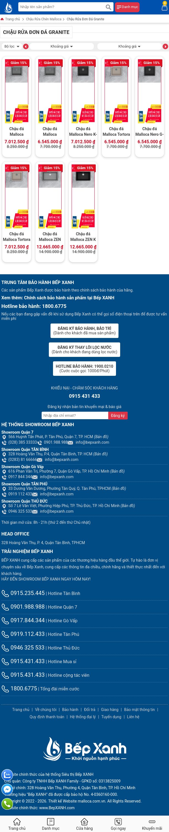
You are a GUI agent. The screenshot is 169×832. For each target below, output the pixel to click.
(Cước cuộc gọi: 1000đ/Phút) (84, 368)
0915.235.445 (23, 593)
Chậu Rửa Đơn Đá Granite (85, 19)
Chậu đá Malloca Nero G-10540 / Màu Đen (149, 132)
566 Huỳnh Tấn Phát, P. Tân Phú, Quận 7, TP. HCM (55, 436)
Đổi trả (89, 709)
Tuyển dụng (111, 717)
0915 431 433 (84, 396)
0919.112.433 (23, 634)
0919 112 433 (16, 494)
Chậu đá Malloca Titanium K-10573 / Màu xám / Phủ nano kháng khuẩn (16, 132)
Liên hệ (133, 717)
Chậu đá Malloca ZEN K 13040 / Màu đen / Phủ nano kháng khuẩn (83, 237)
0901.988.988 (52, 442)
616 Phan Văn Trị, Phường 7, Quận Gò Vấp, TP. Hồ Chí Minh (63, 471)
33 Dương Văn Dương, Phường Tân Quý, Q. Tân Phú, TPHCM (63, 488)
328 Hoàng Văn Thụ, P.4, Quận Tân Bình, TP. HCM (54, 454)
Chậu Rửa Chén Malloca (44, 19)
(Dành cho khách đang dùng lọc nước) (84, 349)
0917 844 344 (16, 477)
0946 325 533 (16, 511)
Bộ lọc (11, 45)
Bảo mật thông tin (139, 709)
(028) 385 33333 (19, 442)
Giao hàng (109, 709)
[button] (26, 46)
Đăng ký (118, 415)
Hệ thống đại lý (83, 717)
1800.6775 (19, 688)
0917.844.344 (23, 620)
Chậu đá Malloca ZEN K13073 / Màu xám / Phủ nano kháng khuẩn (50, 237)
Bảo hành (70, 709)
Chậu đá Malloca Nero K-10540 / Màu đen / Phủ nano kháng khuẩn (83, 132)
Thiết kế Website (62, 801)
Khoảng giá (62, 45)
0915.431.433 (23, 661)
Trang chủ (10, 19)
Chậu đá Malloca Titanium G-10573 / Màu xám (50, 132)
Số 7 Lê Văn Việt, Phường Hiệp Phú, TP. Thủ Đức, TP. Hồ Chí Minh (68, 505)
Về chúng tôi (45, 709)
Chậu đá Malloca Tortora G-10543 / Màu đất (116, 132)
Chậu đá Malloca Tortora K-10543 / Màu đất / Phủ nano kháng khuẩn (17, 237)
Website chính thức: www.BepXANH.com (39, 808)
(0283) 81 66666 (19, 459)
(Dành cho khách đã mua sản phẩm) (84, 330)
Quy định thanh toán (47, 717)
